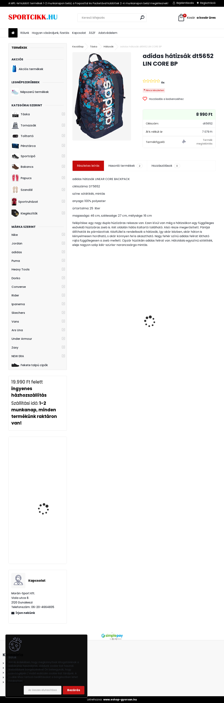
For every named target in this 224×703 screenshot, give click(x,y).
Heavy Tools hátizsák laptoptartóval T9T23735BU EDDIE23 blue (46, 459)
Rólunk (24, 33)
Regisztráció (208, 3)
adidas (17, 252)
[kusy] (82, 346)
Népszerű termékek (30, 92)
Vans (15, 321)
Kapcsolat (79, 33)
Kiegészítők (25, 213)
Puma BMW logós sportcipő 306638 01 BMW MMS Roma (45, 540)
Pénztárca (24, 146)
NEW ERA (18, 356)
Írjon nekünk (25, 613)
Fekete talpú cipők (30, 365)
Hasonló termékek (125, 166)
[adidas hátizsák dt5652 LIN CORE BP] (101, 96)
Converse (19, 287)
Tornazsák (24, 125)
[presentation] (74, 315)
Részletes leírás (88, 166)
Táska (21, 114)
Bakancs (22, 166)
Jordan (17, 243)
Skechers (18, 313)
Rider (15, 295)
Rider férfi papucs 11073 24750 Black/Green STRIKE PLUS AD (93, 318)
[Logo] (33, 18)
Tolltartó (23, 136)
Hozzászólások (165, 166)
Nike (15, 235)
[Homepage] (13, 33)
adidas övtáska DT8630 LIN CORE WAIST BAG (191, 319)
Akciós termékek (27, 69)
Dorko (16, 278)
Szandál (22, 190)
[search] (142, 17)
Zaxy (15, 347)
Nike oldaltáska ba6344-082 (144, 335)
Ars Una (17, 330)
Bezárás (73, 690)
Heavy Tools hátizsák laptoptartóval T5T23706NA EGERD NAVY (46, 501)
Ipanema (18, 304)
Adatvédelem (107, 33)
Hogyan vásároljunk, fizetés (50, 33)
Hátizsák (109, 46)
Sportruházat (25, 201)
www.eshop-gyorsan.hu (120, 699)
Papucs (22, 178)
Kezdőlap (78, 46)
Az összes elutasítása (42, 690)
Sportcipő (23, 156)
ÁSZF (92, 33)
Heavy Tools (21, 269)
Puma (16, 261)
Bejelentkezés (185, 3)
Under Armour (22, 339)
